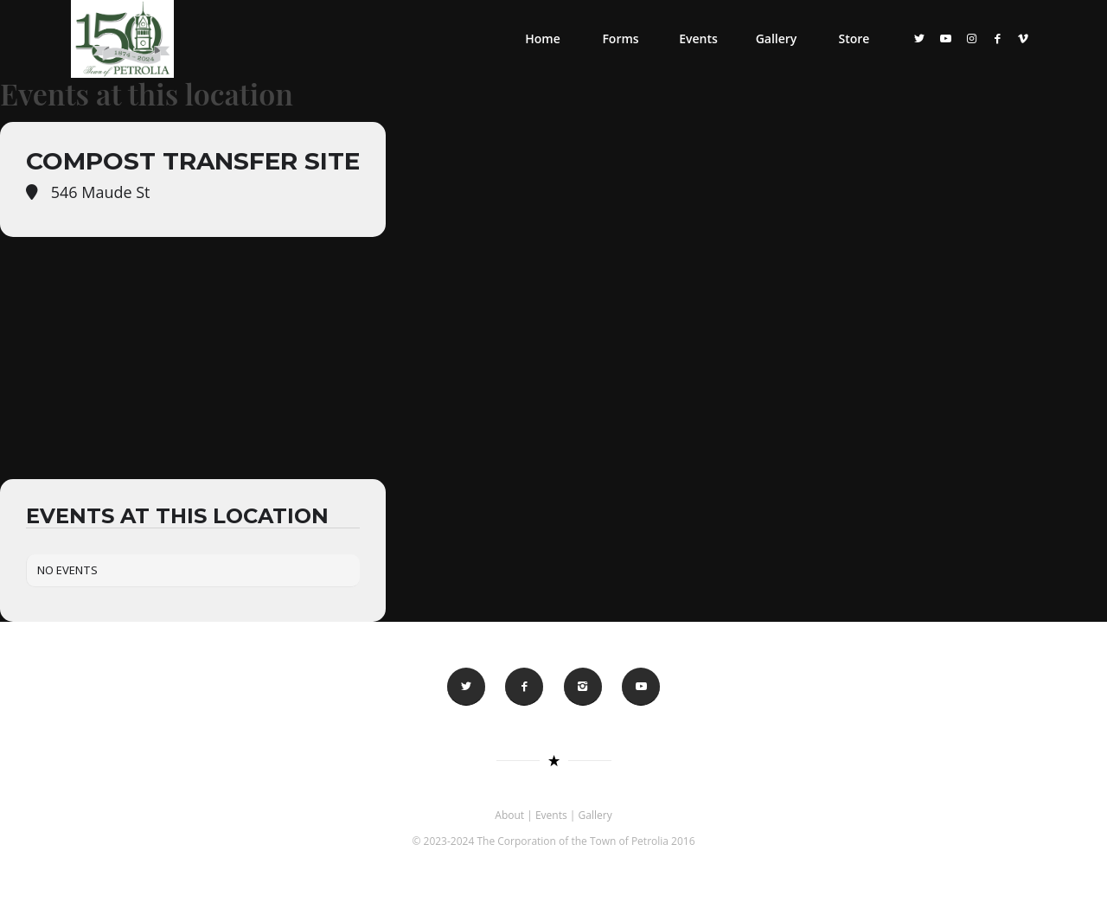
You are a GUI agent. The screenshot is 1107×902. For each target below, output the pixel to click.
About (509, 815)
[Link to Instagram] (971, 38)
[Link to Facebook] (997, 38)
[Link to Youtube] (945, 38)
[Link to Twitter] (919, 38)
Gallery (595, 815)
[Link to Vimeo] (1023, 38)
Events (551, 815)
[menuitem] (542, 39)
